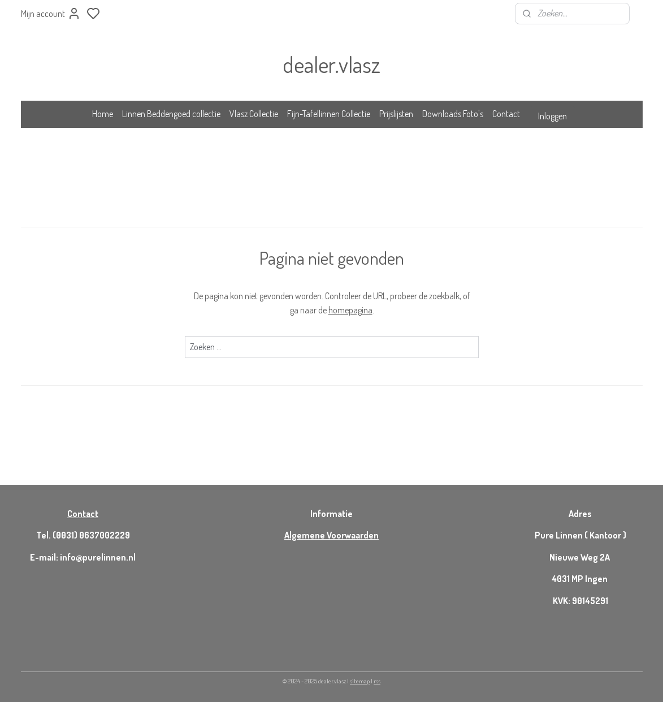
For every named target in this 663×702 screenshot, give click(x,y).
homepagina (350, 310)
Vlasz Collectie (253, 113)
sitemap (360, 681)
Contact (506, 113)
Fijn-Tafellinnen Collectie (328, 113)
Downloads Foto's (452, 113)
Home (102, 113)
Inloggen (552, 116)
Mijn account (51, 13)
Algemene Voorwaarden (331, 535)
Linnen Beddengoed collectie (171, 113)
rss (377, 681)
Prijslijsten (396, 113)
